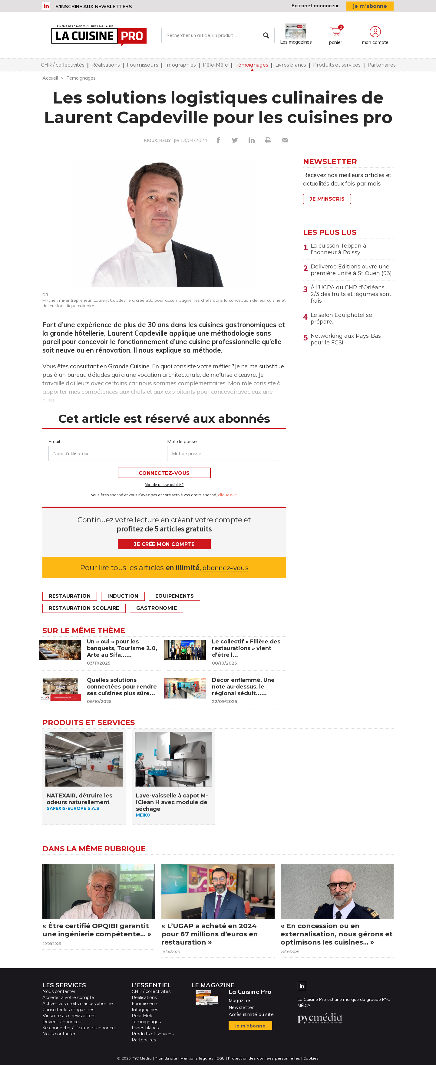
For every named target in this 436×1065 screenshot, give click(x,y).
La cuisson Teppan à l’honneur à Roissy (338, 249)
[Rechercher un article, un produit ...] (217, 35)
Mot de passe (182, 441)
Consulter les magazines (68, 1009)
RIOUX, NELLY (157, 140)
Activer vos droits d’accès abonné (77, 1003)
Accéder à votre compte (68, 997)
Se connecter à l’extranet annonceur (80, 1027)
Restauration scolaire (84, 608)
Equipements (174, 596)
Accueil (50, 78)
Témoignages (251, 65)
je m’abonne (370, 6)
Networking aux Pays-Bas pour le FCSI (346, 339)
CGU (220, 1058)
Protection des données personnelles (264, 1058)
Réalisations (105, 65)
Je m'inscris (327, 199)
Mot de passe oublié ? (164, 484)
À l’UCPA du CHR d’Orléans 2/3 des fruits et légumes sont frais (351, 294)
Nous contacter (58, 991)
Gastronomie (156, 608)
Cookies (311, 1058)
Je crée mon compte (164, 544)
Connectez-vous (164, 473)
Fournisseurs (142, 65)
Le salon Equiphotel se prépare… (341, 318)
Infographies (180, 65)
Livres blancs (290, 65)
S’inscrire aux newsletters (93, 6)
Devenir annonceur (62, 1021)
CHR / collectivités (62, 65)
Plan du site (166, 1058)
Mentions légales (196, 1058)
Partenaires (381, 65)
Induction (122, 596)
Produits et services (336, 65)
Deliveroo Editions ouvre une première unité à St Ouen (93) (351, 270)
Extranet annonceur (315, 5)
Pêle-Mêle (215, 65)
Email (54, 441)
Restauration (70, 596)
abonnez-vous (225, 567)
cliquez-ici (227, 494)
